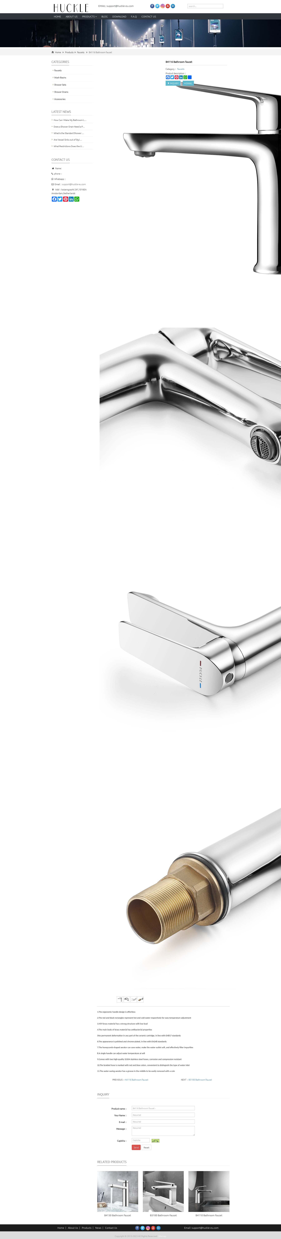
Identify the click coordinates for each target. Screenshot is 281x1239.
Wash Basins (60, 77)
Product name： (119, 1108)
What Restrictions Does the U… (69, 146)
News (98, 1227)
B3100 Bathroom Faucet (163, 1215)
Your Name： (120, 1115)
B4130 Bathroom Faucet (117, 1215)
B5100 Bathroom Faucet (200, 1079)
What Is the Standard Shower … (69, 133)
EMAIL (188, 83)
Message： (121, 1128)
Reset (146, 1147)
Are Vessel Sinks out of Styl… (68, 139)
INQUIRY (173, 83)
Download (119, 16)
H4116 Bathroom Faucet (136, 1079)
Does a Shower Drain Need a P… (69, 126)
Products (89, 16)
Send (136, 1147)
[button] (96, 16)
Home (57, 16)
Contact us (148, 16)
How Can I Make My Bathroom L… (70, 120)
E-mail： (123, 1122)
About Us (73, 1227)
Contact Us (111, 1227)
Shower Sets (60, 84)
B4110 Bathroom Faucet (209, 1215)
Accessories (59, 98)
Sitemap (162, 1236)
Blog (104, 16)
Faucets (80, 52)
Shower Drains (61, 91)
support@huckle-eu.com (74, 184)
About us (71, 16)
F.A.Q (134, 16)
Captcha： (122, 1140)
